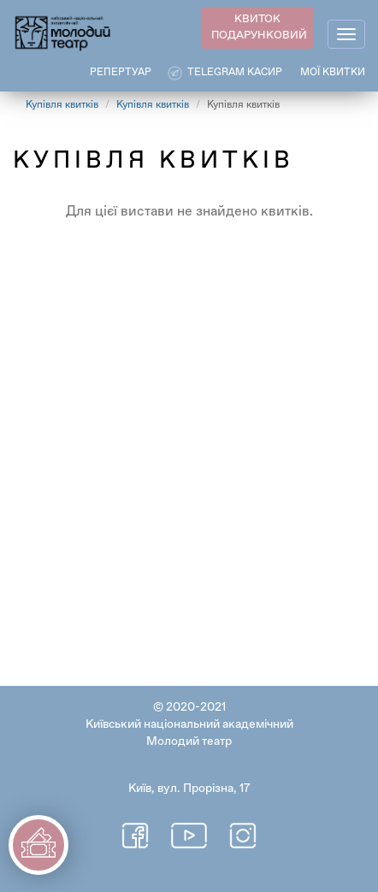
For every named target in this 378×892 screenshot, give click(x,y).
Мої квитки (332, 73)
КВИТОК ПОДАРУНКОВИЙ (259, 27)
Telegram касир (234, 73)
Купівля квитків (62, 105)
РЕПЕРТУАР (120, 73)
